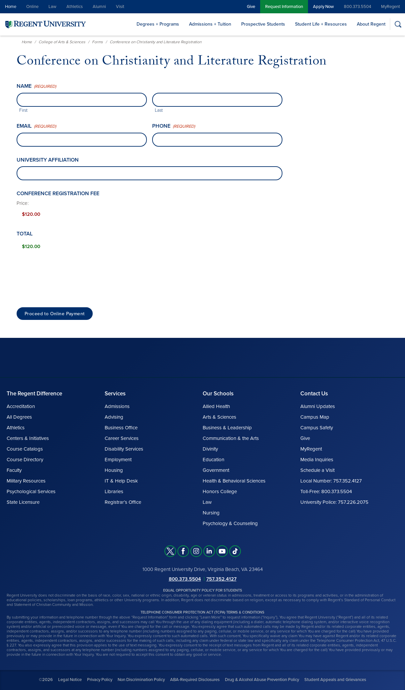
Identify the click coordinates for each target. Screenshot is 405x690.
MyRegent (390, 6)
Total (25, 234)
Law (52, 6)
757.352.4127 (221, 579)
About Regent (371, 24)
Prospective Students (263, 24)
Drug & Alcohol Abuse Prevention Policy (262, 679)
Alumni (99, 6)
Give (251, 6)
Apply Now (323, 6)
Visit (120, 6)
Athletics (74, 6)
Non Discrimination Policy (141, 679)
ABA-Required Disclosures (195, 679)
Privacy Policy (99, 679)
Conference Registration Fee (58, 194)
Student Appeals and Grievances (335, 679)
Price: (23, 203)
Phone (173, 126)
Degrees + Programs (158, 24)
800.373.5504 (357, 6)
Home (10, 6)
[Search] (398, 24)
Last (159, 110)
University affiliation (48, 160)
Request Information (284, 6)
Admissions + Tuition (210, 24)
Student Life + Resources (321, 24)
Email (36, 126)
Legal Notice (70, 679)
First (23, 110)
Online (32, 6)
